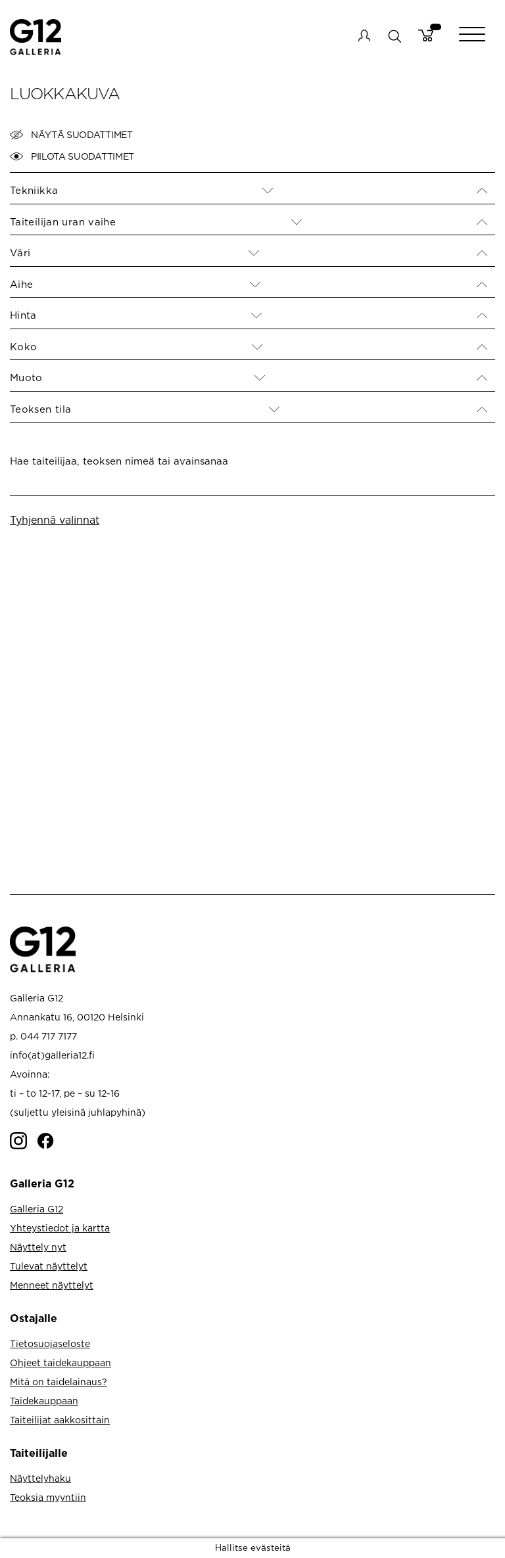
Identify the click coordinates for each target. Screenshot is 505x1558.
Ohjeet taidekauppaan (60, 1362)
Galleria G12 (36, 1209)
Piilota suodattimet (72, 156)
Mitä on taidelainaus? (58, 1381)
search (394, 35)
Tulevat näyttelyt (48, 1266)
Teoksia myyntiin (48, 1497)
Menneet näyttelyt (51, 1285)
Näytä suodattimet (71, 134)
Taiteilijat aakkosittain (60, 1420)
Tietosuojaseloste (50, 1343)
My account (364, 35)
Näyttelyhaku (40, 1478)
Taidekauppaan (44, 1401)
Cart (425, 35)
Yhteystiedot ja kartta (60, 1228)
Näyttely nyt (38, 1247)
